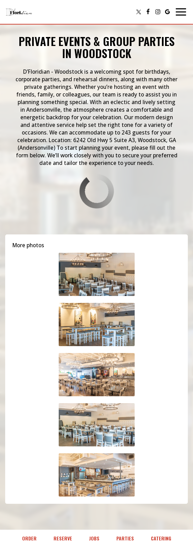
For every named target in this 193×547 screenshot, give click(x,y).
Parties (125, 538)
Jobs (94, 538)
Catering (161, 538)
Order (29, 538)
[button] (97, 274)
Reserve (63, 538)
